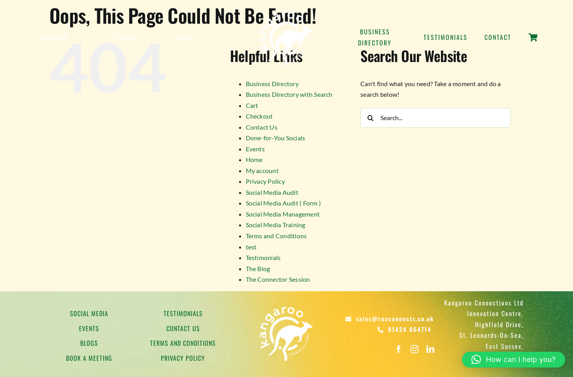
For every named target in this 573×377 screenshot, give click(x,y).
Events (255, 149)
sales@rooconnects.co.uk (395, 318)
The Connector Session (278, 279)
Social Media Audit (272, 192)
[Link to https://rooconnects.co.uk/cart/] (533, 42)
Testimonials (263, 257)
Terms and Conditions (276, 235)
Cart (252, 105)
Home (254, 159)
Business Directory (272, 83)
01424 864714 (410, 329)
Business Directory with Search (289, 94)
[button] (513, 360)
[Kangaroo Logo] (286, 11)
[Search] (370, 118)
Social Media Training (275, 224)
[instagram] (414, 349)
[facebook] (399, 349)
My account (262, 170)
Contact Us (261, 127)
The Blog (258, 268)
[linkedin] (430, 349)
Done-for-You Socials (275, 137)
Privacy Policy (265, 181)
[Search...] (435, 118)
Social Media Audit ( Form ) (283, 203)
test (251, 247)
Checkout (259, 116)
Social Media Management (283, 214)
